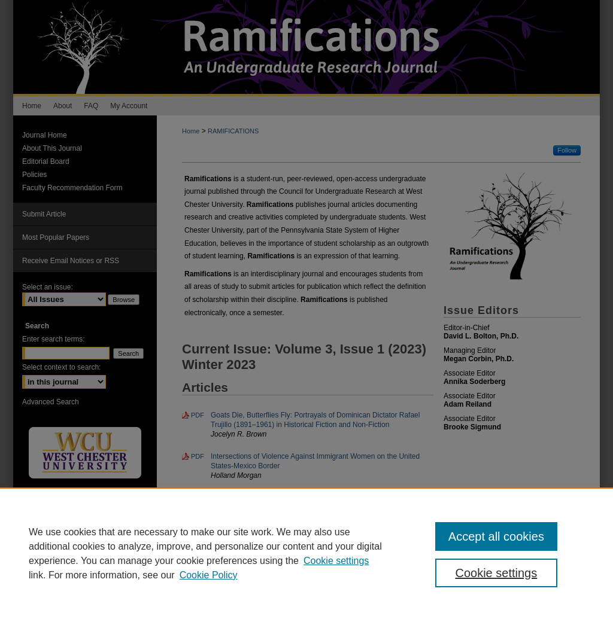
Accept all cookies (496, 536)
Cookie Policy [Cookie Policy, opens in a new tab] (209, 575)
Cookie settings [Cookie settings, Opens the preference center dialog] (496, 573)
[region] (306, 553)
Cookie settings (336, 561)
